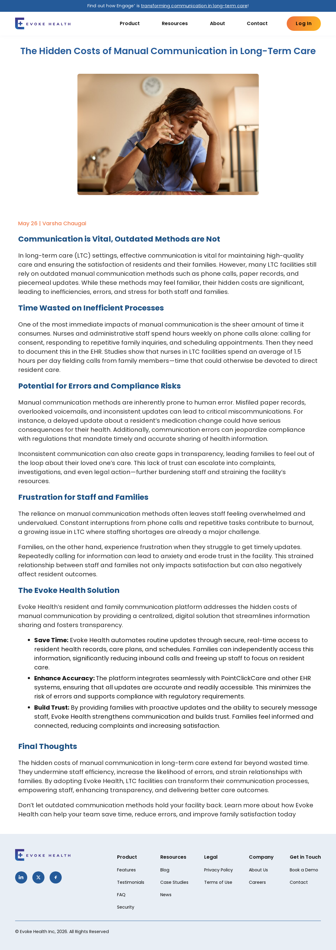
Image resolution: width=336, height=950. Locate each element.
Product (130, 23)
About (217, 23)
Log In (304, 23)
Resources (175, 23)
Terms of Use (218, 882)
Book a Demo (304, 870)
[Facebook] (56, 877)
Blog (164, 870)
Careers (257, 882)
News (165, 895)
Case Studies (174, 882)
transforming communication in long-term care (194, 6)
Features (126, 870)
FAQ (121, 895)
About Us (258, 870)
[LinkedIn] (21, 877)
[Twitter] (38, 877)
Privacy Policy (218, 870)
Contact (257, 23)
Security (125, 907)
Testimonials (130, 882)
